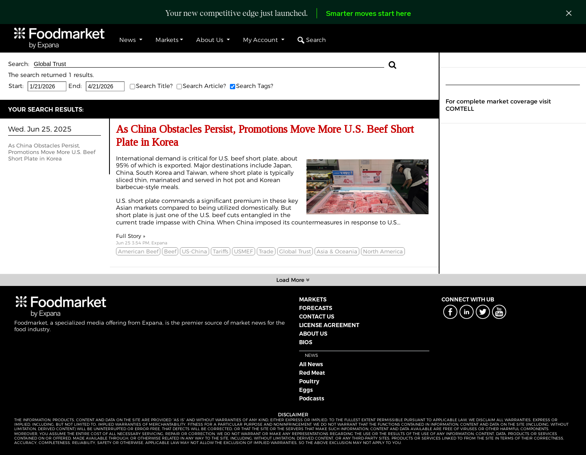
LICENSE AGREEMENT (329, 325)
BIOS (305, 342)
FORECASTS (315, 308)
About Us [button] (210, 40)
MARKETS (312, 299)
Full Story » (130, 236)
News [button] (128, 40)
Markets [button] (167, 40)
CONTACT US (316, 316)
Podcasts (311, 398)
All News (311, 364)
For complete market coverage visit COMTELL (498, 105)
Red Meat (312, 372)
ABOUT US (313, 333)
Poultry (309, 381)
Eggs (306, 390)
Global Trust (209, 64)
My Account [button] (261, 40)
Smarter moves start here (368, 14)
